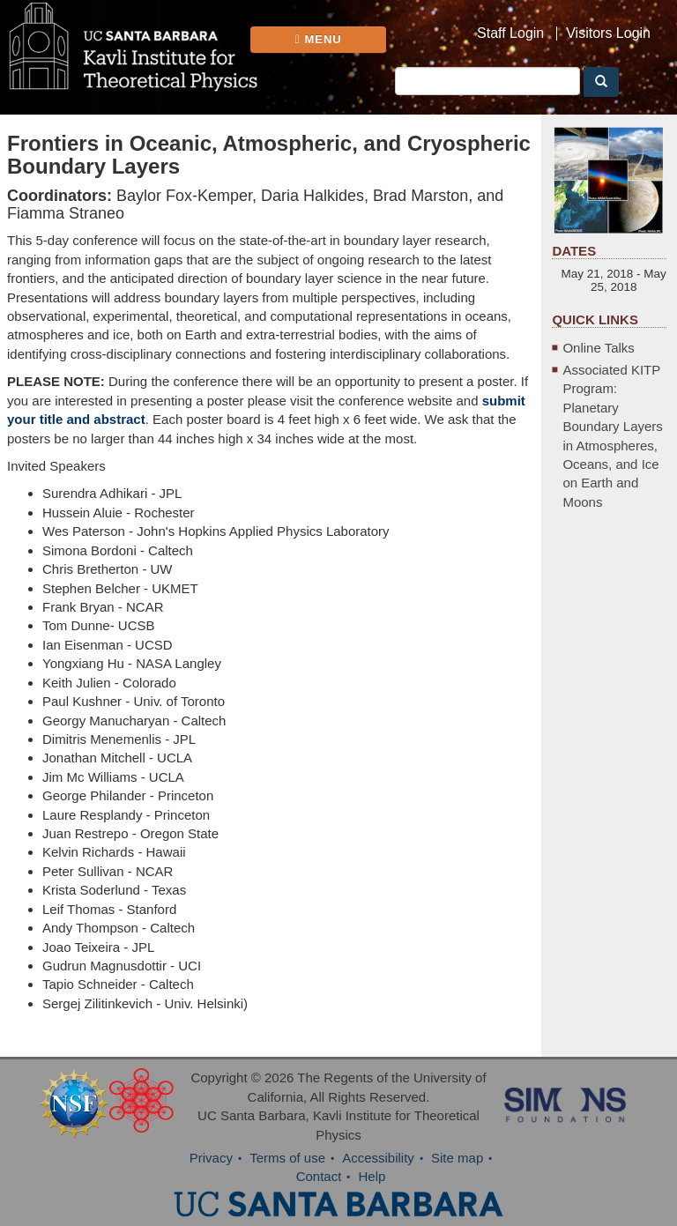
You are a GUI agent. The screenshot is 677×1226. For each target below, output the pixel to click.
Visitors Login (608, 33)
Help (372, 1176)
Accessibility (378, 1157)
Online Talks (598, 347)
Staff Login (510, 33)
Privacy (211, 1157)
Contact (319, 1176)
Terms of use (287, 1157)
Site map (457, 1157)
